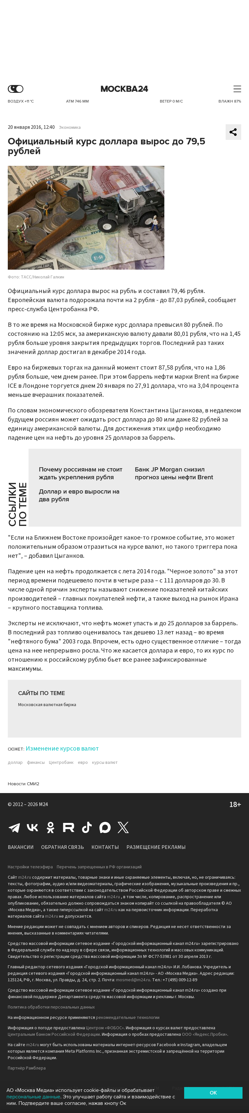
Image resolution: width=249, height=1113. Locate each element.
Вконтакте (32, 827)
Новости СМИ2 (23, 784)
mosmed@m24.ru (133, 980)
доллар (15, 762)
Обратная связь (62, 847)
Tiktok (86, 827)
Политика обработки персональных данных (51, 1007)
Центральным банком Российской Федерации (54, 1034)
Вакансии (21, 847)
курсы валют (105, 762)
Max (105, 827)
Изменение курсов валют (62, 748)
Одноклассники (50, 827)
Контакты (105, 847)
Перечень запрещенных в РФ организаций (99, 867)
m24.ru (24, 877)
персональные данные (33, 1097)
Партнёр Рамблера (27, 1068)
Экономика (70, 127)
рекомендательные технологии (128, 1017)
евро (83, 762)
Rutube (68, 827)
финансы (36, 762)
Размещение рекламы (156, 847)
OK (213, 1093)
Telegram (14, 827)
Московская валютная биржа (47, 705)
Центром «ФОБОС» (105, 1028)
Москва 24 (124, 89)
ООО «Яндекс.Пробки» (204, 1034)
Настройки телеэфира (30, 867)
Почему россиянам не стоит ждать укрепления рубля (80, 473)
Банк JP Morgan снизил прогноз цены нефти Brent (174, 473)
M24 (43, 804)
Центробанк (61, 762)
